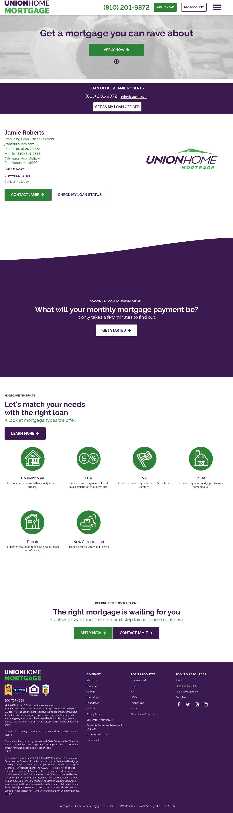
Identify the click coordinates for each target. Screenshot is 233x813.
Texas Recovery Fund (28, 791)
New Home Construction (145, 714)
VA (132, 691)
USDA (134, 697)
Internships (92, 697)
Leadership (92, 686)
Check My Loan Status (80, 195)
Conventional (138, 680)
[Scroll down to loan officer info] (116, 61)
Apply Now (116, 49)
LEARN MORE (25, 433)
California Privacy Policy (99, 719)
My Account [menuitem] (194, 7)
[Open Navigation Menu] (217, 8)
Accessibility (93, 740)
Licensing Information (98, 734)
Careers (90, 691)
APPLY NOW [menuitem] (165, 7)
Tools (179, 680)
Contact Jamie (27, 195)
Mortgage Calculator (187, 686)
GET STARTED (116, 330)
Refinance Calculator (187, 691)
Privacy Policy (94, 714)
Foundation (92, 703)
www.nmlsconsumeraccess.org (20, 708)
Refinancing (137, 703)
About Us (91, 680)
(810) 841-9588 (28, 154)
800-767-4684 (14, 700)
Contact (90, 708)
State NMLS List (18, 176)
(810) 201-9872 (126, 7)
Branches (181, 697)
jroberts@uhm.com (134, 96)
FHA (133, 686)
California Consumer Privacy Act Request (104, 727)
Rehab (134, 708)
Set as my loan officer (117, 107)
